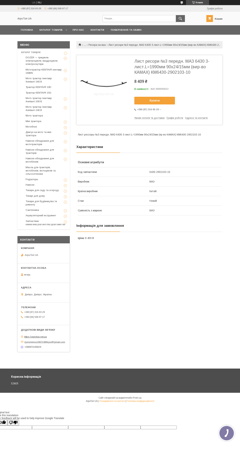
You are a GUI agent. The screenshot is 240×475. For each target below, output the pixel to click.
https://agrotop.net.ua (35, 336)
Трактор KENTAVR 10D (38, 87)
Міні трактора (33, 121)
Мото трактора (34, 115)
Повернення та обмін (126, 30)
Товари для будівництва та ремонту (41, 203)
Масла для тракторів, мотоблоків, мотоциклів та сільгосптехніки (41, 170)
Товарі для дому (35, 195)
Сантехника (32, 210)
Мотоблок (31, 126)
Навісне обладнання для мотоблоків (40, 160)
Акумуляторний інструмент (41, 215)
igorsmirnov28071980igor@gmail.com (44, 341)
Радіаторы (32, 179)
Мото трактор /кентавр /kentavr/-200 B (39, 100)
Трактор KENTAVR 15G (38, 92)
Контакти (97, 30)
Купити (155, 100)
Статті (14, 383)
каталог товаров (31, 52)
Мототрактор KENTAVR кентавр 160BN (44, 71)
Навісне (30, 184)
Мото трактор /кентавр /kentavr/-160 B (39, 80)
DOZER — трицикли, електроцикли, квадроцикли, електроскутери (42, 60)
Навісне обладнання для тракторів (40, 151)
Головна (27, 30)
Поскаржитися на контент (112, 401)
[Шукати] (180, 18)
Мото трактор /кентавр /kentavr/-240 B (39, 108)
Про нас (78, 30)
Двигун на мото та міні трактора (38, 134)
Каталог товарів (50, 30)
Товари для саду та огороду (42, 190)
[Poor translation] (13, 423)
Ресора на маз (97, 44)
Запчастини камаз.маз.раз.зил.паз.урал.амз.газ (45, 223)
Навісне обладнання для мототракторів (40, 142)
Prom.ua (137, 398)
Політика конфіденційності (140, 401)
